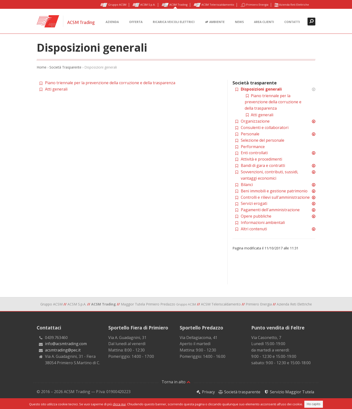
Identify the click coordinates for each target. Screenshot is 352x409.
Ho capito (313, 404)
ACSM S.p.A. (143, 5)
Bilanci (247, 184)
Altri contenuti (254, 229)
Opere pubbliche (256, 216)
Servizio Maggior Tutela (289, 392)
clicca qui (119, 404)
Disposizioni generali (261, 89)
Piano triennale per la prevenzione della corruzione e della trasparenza (110, 82)
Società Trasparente (65, 67)
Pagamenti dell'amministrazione (270, 209)
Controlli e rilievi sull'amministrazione (275, 197)
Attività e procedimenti (261, 159)
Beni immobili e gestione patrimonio (274, 191)
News (239, 22)
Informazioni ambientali (263, 222)
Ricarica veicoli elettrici (174, 22)
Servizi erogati (254, 203)
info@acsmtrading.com (66, 343)
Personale (250, 134)
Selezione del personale (262, 140)
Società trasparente (239, 392)
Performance (253, 146)
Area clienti (264, 22)
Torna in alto (176, 382)
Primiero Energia (254, 5)
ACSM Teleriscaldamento (214, 5)
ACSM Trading (174, 5)
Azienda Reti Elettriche (292, 5)
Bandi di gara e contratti (263, 165)
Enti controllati (254, 152)
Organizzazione (255, 121)
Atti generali (56, 89)
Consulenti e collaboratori (264, 127)
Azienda (112, 22)
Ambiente (215, 22)
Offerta (136, 22)
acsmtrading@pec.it (63, 350)
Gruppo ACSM (113, 5)
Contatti (292, 22)
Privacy (205, 392)
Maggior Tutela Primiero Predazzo (158, 304)
